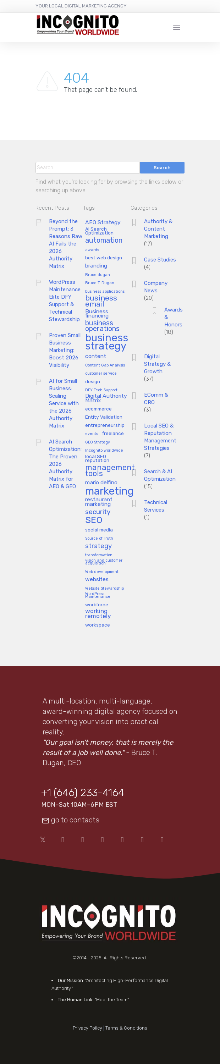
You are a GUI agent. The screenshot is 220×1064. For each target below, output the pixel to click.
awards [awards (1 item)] (92, 250)
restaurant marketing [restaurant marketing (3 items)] (98, 502)
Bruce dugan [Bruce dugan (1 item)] (97, 275)
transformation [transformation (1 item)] (98, 555)
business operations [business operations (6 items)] (102, 326)
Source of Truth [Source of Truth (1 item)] (99, 538)
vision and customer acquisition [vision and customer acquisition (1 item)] (103, 562)
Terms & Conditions (126, 1028)
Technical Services (155, 506)
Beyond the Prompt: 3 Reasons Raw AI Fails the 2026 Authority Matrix (65, 243)
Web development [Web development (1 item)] (102, 572)
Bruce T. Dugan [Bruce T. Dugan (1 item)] (99, 283)
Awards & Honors (173, 317)
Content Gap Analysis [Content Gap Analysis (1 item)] (105, 365)
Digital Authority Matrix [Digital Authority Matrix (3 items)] (106, 398)
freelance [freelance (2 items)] (113, 433)
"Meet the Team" (112, 999)
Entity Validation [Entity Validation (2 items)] (103, 417)
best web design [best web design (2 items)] (103, 257)
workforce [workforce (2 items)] (96, 604)
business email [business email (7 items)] (101, 301)
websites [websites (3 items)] (97, 580)
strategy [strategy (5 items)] (98, 546)
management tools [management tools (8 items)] (110, 471)
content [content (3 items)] (95, 356)
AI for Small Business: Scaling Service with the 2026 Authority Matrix (64, 403)
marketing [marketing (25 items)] (109, 491)
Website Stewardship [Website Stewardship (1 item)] (104, 588)
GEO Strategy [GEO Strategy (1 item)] (97, 442)
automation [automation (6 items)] (103, 240)
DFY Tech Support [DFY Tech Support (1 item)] (101, 390)
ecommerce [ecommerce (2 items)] (98, 409)
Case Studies (160, 260)
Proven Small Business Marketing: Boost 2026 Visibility (65, 350)
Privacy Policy (87, 1028)
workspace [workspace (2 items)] (97, 625)
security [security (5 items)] (97, 512)
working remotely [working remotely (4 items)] (98, 613)
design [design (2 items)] (92, 381)
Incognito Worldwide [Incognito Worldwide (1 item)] (104, 450)
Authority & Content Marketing (158, 228)
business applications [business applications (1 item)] (105, 292)
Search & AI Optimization (160, 475)
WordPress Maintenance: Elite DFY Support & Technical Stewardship (65, 300)
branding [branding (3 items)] (96, 266)
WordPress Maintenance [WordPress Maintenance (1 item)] (97, 595)
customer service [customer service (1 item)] (101, 373)
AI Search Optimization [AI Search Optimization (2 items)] (99, 231)
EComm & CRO (156, 399)
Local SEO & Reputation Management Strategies (160, 437)
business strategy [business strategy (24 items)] (106, 342)
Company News (155, 287)
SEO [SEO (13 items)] (94, 520)
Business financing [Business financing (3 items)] (97, 314)
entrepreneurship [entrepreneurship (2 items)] (105, 425)
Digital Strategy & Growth (157, 364)
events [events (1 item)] (91, 434)
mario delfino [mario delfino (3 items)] (101, 483)
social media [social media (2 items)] (99, 530)
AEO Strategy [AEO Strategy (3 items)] (103, 223)
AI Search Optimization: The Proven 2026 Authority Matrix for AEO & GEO (65, 464)
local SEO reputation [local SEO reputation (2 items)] (97, 458)
